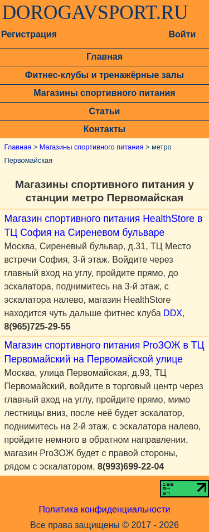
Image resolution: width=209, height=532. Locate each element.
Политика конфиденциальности (104, 509)
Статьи (104, 111)
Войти (182, 34)
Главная (104, 56)
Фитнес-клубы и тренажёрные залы (104, 75)
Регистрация (29, 34)
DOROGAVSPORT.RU (95, 13)
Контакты (104, 129)
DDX (172, 313)
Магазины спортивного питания (104, 93)
